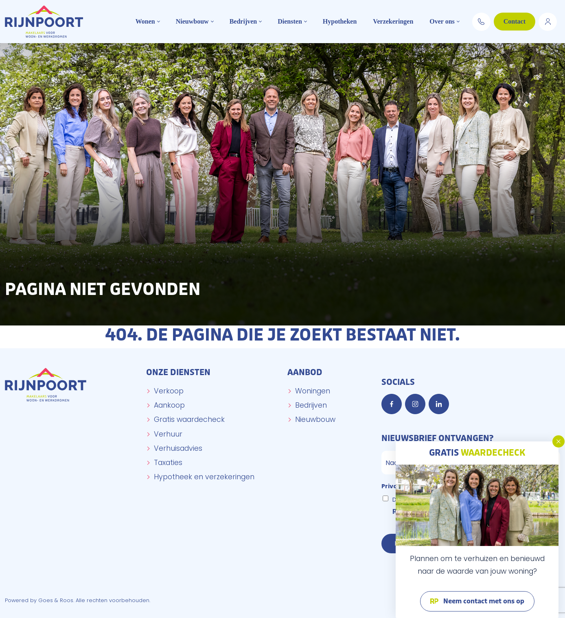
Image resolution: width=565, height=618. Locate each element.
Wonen (145, 21)
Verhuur (168, 434)
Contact (515, 21)
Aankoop (169, 405)
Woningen (312, 391)
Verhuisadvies (178, 448)
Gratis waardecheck (189, 419)
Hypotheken (340, 21)
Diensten (290, 21)
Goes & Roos (55, 600)
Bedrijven (243, 21)
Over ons (441, 21)
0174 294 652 (481, 20)
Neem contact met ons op (483, 601)
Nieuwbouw (192, 21)
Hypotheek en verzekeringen (204, 477)
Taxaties (168, 462)
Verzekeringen (393, 21)
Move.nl (548, 20)
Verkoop (169, 391)
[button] (558, 441)
